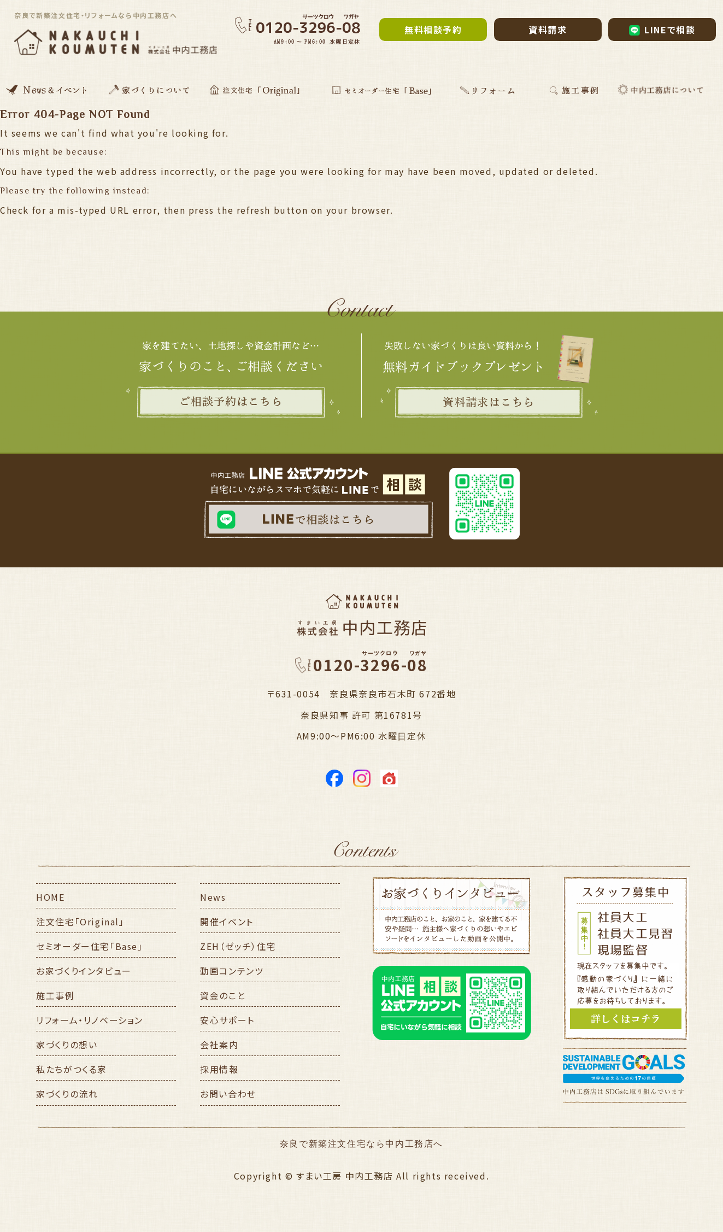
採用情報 (219, 1069)
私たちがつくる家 (71, 1069)
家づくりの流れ (67, 1093)
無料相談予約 (433, 29)
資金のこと (222, 995)
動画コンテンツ (231, 970)
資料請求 (547, 29)
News (213, 897)
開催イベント (227, 921)
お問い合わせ (228, 1093)
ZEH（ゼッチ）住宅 (238, 946)
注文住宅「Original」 (80, 921)
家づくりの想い (66, 1044)
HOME (50, 897)
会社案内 (219, 1044)
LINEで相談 (662, 29)
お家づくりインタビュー (84, 970)
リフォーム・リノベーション (89, 1019)
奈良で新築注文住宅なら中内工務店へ (361, 1143)
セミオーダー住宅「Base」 (89, 946)
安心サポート (227, 1019)
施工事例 (55, 995)
